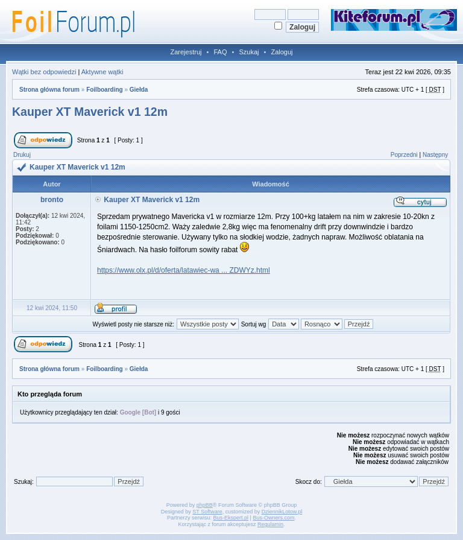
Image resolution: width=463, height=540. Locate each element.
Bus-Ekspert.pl (231, 518)
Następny (435, 154)
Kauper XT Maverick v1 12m (90, 111)
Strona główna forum (49, 89)
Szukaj (249, 52)
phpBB (205, 505)
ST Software (207, 512)
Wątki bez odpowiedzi (44, 71)
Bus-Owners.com (273, 518)
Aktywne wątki (102, 71)
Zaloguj (281, 52)
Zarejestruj (186, 52)
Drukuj (22, 154)
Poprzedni (404, 154)
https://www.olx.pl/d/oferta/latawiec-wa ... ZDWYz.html (183, 270)
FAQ (220, 52)
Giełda (139, 89)
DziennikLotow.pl (282, 512)
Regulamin (270, 524)
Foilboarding (104, 89)
